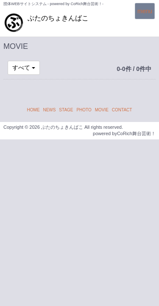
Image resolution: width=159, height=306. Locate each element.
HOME (33, 110)
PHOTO (83, 110)
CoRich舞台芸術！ (136, 133)
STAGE (66, 110)
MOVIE (102, 110)
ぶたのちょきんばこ (58, 18)
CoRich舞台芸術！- (87, 4)
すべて (23, 67)
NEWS (49, 110)
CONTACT (122, 110)
